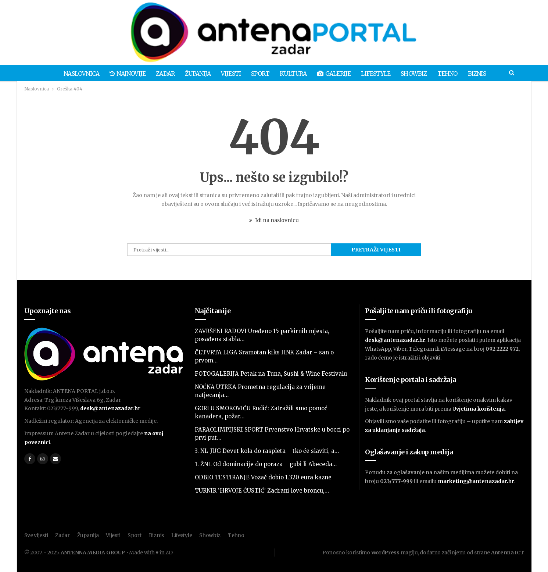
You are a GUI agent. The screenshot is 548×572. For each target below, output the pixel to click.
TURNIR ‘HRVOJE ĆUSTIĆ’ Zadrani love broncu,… (262, 490)
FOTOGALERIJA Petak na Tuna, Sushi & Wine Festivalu (271, 373)
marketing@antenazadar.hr (476, 481)
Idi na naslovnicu (274, 220)
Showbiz (418, 73)
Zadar (161, 73)
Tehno (452, 73)
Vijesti (229, 73)
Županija (195, 73)
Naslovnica (75, 73)
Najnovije (123, 73)
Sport (260, 73)
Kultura (293, 73)
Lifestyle (378, 73)
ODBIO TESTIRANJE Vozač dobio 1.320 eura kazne (263, 477)
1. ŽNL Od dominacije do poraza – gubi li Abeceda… (266, 464)
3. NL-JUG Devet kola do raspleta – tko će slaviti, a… (267, 450)
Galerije (335, 73)
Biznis (483, 73)
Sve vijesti (36, 535)
